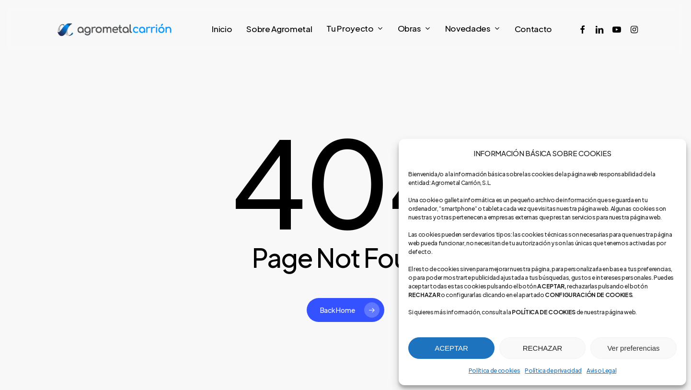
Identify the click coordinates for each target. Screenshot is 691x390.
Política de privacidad (553, 370)
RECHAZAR (543, 348)
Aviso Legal (601, 370)
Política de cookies (494, 370)
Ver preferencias (633, 348)
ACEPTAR (451, 348)
